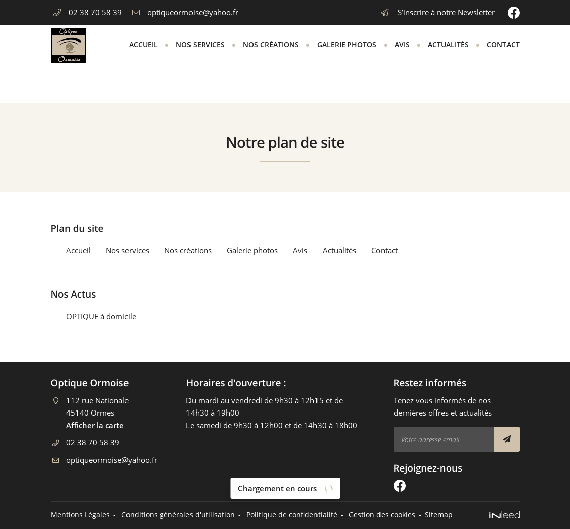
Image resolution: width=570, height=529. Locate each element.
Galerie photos (346, 44)
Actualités (448, 44)
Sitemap (439, 514)
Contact (503, 44)
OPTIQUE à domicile (101, 316)
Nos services (200, 44)
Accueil (143, 44)
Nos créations (271, 44)
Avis (402, 44)
